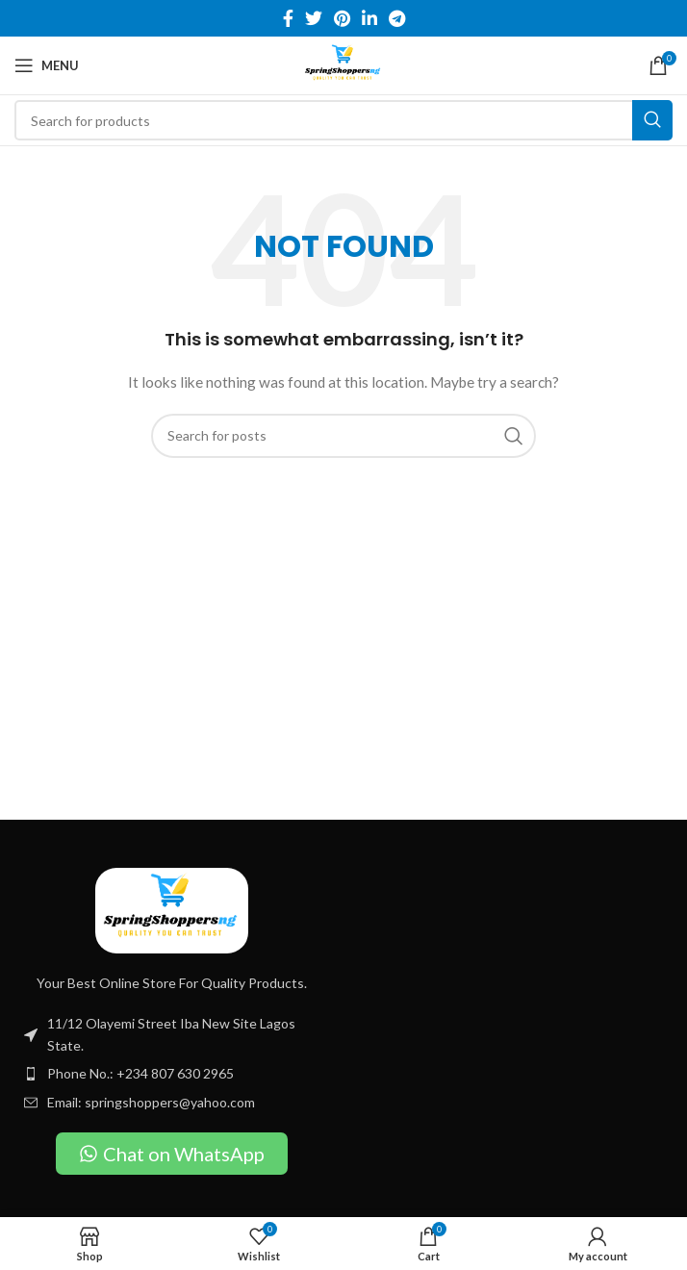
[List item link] (171, 1073)
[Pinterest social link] (342, 18)
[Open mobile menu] (47, 65)
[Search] (343, 120)
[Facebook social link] (288, 18)
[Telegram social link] (397, 18)
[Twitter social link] (313, 18)
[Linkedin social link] (369, 18)
